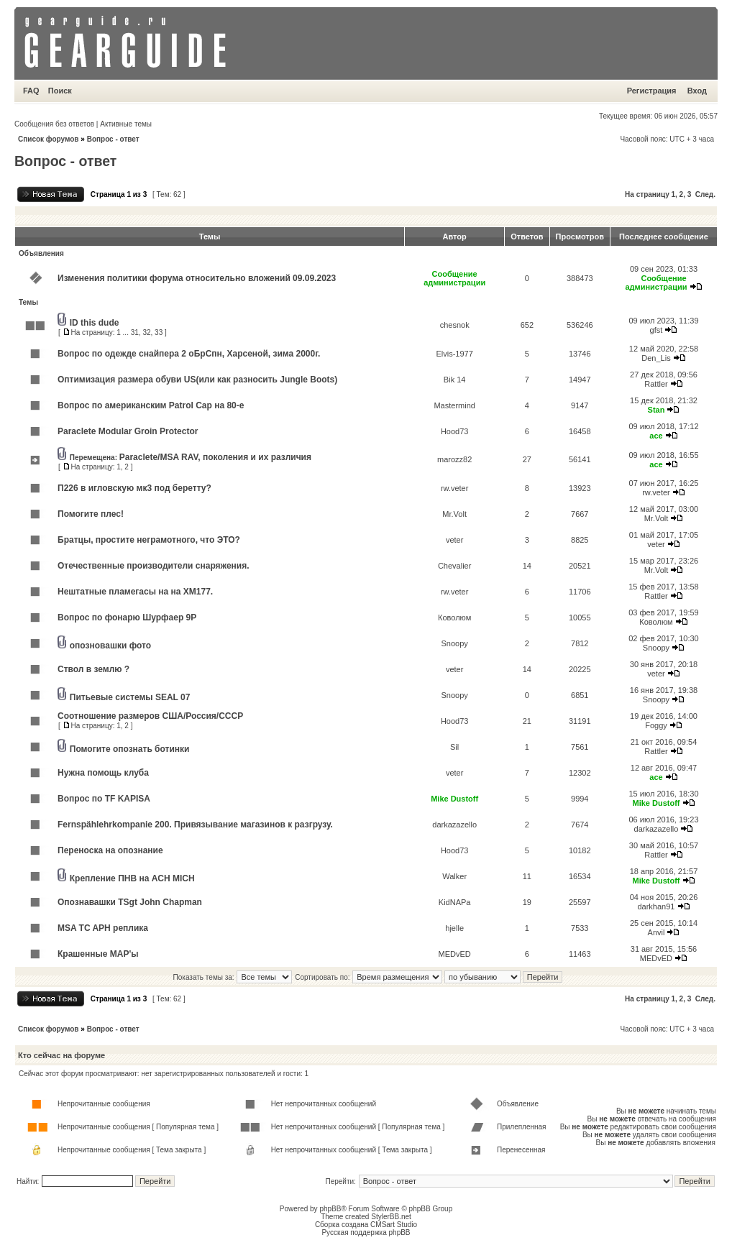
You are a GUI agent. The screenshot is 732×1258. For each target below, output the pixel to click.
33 (159, 332)
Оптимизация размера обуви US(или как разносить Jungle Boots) (197, 380)
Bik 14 (455, 379)
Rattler (655, 384)
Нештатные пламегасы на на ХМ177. (135, 592)
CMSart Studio (393, 1225)
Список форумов (48, 139)
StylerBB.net (391, 1217)
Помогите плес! (91, 514)
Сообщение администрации (454, 278)
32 (146, 332)
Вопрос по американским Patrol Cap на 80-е (151, 405)
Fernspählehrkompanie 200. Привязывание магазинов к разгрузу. (195, 824)
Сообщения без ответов (54, 124)
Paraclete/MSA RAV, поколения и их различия (215, 457)
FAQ (31, 90)
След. (705, 194)
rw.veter (455, 488)
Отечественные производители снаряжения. (154, 566)
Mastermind (454, 405)
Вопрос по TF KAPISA (104, 799)
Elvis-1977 (454, 353)
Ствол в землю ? (93, 669)
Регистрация (652, 90)
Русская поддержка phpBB (365, 1232)
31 (135, 332)
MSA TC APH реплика (103, 928)
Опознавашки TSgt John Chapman (130, 902)
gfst (656, 330)
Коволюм (454, 617)
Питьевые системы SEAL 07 (130, 697)
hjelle (454, 928)
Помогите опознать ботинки (130, 749)
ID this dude (94, 323)
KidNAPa (455, 902)
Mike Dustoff (454, 798)
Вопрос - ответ (113, 139)
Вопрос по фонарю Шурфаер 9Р (127, 617)
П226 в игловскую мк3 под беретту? (134, 488)
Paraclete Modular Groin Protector (128, 431)
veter (454, 540)
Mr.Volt (454, 514)
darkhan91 (655, 906)
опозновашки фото (110, 646)
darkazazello (454, 824)
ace (655, 435)
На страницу (647, 194)
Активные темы (126, 124)
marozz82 (454, 459)
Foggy (656, 725)
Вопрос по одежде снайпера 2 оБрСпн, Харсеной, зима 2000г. (189, 354)
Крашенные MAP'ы (98, 954)
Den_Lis (655, 358)
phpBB (330, 1209)
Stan (656, 409)
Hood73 (455, 431)
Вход (697, 90)
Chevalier (454, 565)
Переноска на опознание (110, 850)
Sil (454, 747)
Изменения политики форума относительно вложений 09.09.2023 (197, 278)
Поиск (60, 90)
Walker (454, 876)
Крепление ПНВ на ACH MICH (132, 878)
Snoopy (455, 643)
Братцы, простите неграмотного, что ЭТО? (149, 540)
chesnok (455, 325)
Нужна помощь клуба (103, 773)
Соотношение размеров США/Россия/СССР (150, 716)
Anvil (656, 932)
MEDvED (455, 954)
